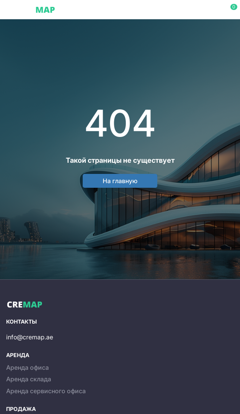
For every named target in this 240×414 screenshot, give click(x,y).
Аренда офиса (27, 367)
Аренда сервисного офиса (46, 391)
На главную (120, 181)
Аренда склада (28, 379)
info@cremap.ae (29, 337)
